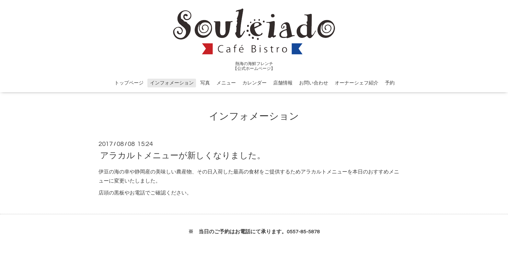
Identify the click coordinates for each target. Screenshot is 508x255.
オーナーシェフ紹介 (356, 83)
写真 (205, 83)
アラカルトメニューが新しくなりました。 (182, 155)
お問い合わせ (313, 83)
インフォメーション (172, 83)
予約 (390, 83)
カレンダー (254, 83)
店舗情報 (283, 83)
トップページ (129, 83)
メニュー (226, 83)
